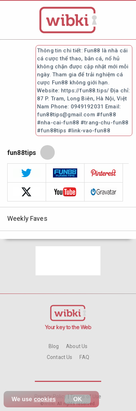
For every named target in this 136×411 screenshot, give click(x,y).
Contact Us (59, 357)
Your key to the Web (68, 327)
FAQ (84, 357)
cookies (45, 399)
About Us (76, 346)
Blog (54, 346)
